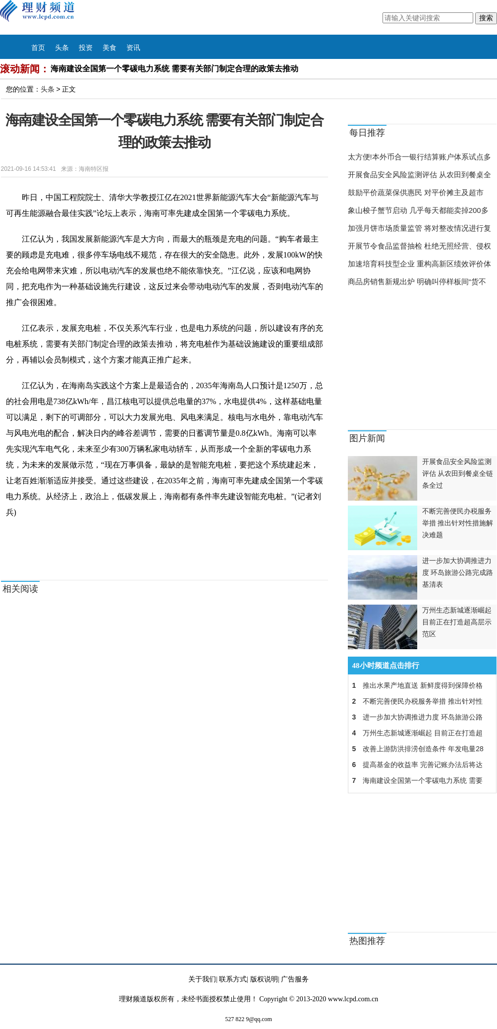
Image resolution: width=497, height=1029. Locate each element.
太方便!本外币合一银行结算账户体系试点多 (419, 157)
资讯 (133, 47)
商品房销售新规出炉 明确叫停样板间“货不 (417, 281)
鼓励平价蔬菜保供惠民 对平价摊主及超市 (416, 192)
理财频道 (47, 17)
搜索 (486, 18)
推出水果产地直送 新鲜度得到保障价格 (415, 685)
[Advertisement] (410, 360)
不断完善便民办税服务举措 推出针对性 (415, 701)
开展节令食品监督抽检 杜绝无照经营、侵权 (419, 246)
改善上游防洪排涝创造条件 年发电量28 (416, 748)
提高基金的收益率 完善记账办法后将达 (415, 764)
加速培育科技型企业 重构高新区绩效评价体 (419, 263)
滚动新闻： (25, 68)
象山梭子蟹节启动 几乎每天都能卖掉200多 (418, 210)
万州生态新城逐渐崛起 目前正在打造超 (415, 732)
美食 (109, 47)
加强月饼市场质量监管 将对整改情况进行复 (419, 228)
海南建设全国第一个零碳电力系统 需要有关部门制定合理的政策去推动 (174, 68)
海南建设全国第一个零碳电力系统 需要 (415, 780)
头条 (62, 47)
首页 (38, 47)
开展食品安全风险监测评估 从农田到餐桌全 (419, 174)
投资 (86, 47)
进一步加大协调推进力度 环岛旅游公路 (415, 717)
